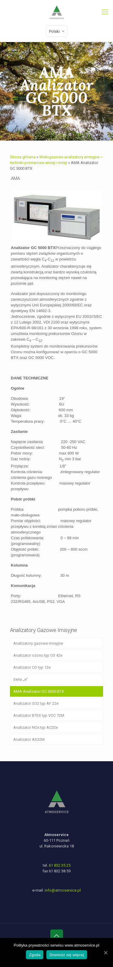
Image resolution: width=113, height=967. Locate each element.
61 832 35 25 (60, 865)
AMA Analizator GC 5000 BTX (38, 691)
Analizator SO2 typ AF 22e (35, 703)
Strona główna (23, 157)
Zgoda (34, 955)
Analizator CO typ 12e (32, 667)
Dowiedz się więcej (66, 955)
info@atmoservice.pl (63, 890)
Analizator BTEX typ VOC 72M (38, 715)
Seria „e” (20, 679)
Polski (57, 31)
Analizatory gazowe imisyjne (38, 643)
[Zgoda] (105, 953)
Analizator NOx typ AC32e (35, 727)
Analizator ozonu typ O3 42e (37, 655)
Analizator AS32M (29, 739)
